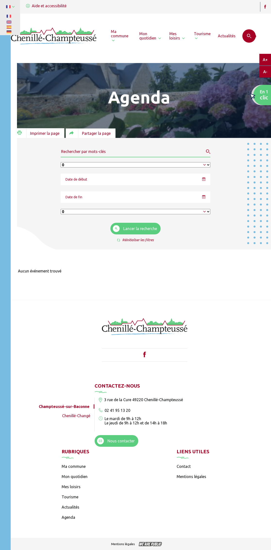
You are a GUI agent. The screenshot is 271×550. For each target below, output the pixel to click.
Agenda (68, 517)
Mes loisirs (71, 487)
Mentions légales (191, 476)
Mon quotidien (75, 476)
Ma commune (74, 466)
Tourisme (70, 497)
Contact (184, 466)
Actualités (70, 507)
